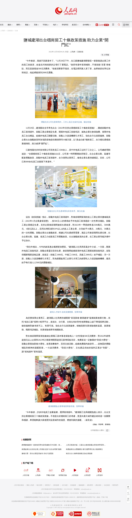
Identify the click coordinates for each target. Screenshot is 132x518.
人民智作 (99, 471)
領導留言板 (63, 471)
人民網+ (38, 471)
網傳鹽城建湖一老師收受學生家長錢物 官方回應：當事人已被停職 (46, 445)
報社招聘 (39, 485)
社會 (16, 30)
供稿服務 (73, 485)
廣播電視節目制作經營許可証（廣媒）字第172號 (92, 497)
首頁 (1, 25)
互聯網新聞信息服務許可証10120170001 (37, 497)
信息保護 (107, 485)
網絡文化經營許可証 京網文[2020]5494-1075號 (51, 501)
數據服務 (81, 485)
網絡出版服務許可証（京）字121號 (78, 501)
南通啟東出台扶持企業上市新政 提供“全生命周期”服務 (41, 449)
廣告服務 (56, 485)
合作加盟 (65, 485)
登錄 (127, 25)
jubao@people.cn (86, 489)
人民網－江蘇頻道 (76, 52)
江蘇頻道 (10, 30)
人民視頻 (75, 471)
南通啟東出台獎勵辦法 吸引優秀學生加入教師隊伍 (84, 449)
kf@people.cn (47, 493)
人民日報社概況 (19, 485)
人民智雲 (87, 471)
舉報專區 (65, 25)
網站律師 (98, 485)
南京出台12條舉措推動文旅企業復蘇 (79, 453)
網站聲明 (90, 485)
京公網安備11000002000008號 (111, 501)
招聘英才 (48, 485)
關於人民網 (30, 485)
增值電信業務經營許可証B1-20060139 (63, 497)
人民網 (2, 30)
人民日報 (25, 471)
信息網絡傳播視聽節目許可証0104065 (23, 501)
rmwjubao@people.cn (93, 493)
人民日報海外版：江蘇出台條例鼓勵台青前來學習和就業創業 (88, 445)
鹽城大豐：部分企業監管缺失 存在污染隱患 (37, 453)
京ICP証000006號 (95, 501)
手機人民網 (50, 471)
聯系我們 (115, 485)
